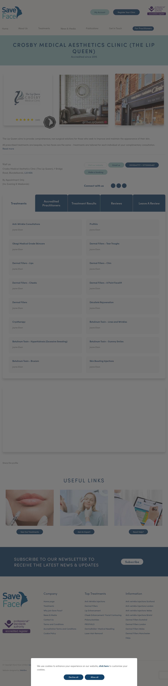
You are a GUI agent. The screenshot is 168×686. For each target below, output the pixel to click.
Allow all (94, 677)
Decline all (73, 677)
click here (104, 665)
